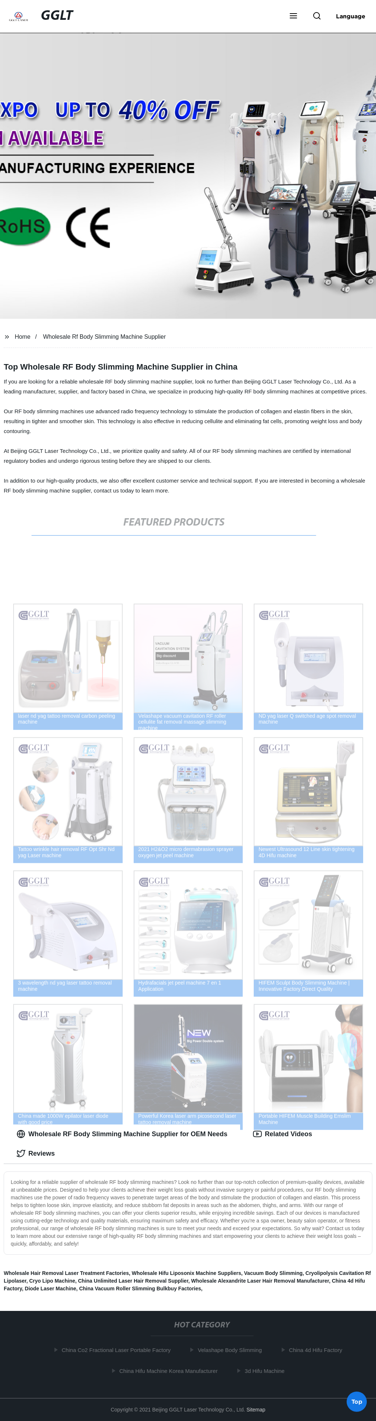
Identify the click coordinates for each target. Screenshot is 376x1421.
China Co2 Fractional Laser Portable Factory (118, 1350)
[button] (293, 16)
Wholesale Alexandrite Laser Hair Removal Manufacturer (260, 1281)
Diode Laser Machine (50, 1288)
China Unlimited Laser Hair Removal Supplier (133, 1281)
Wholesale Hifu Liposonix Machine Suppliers (186, 1273)
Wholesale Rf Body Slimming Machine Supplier (104, 337)
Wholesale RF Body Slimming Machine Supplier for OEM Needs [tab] (122, 1134)
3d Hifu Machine (267, 1370)
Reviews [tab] (36, 1153)
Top (356, 1401)
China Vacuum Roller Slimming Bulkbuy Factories (140, 1288)
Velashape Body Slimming (232, 1350)
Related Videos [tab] (282, 1134)
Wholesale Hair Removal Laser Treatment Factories (66, 1273)
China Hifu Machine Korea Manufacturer (171, 1370)
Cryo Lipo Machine (52, 1281)
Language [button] (350, 16)
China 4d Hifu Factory (318, 1350)
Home (22, 337)
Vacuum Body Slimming (273, 1273)
